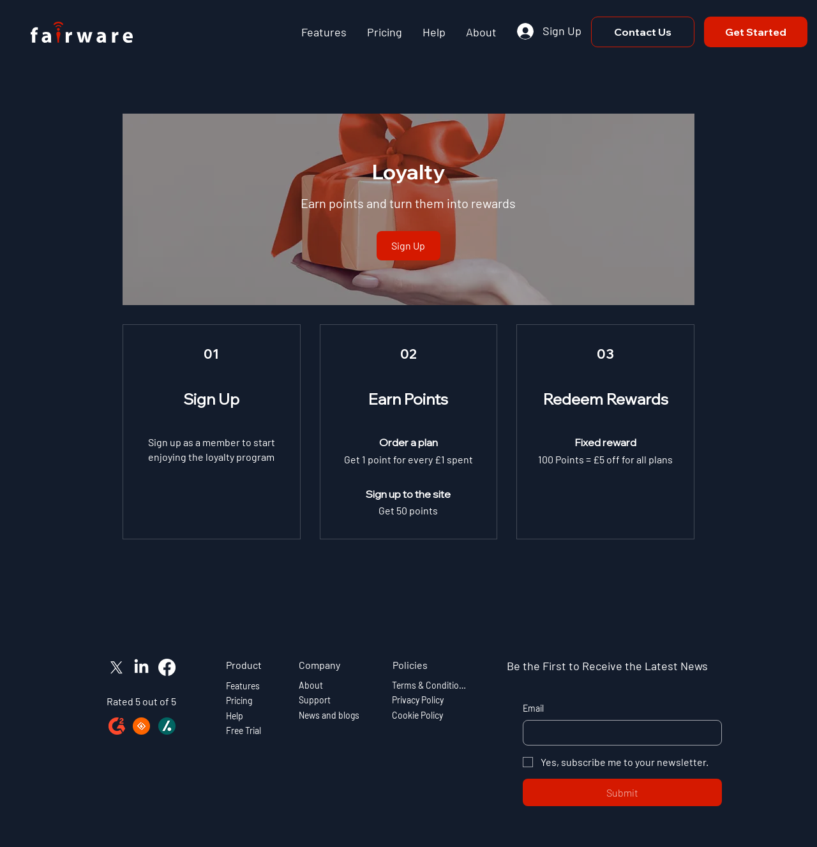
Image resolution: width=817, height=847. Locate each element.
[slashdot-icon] (167, 726)
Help (234, 715)
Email (533, 708)
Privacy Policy (418, 700)
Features (243, 685)
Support (315, 700)
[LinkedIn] (141, 667)
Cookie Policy (417, 715)
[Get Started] (755, 32)
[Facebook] (167, 667)
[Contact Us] (642, 32)
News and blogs (329, 715)
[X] (116, 667)
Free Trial (243, 730)
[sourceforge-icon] (141, 726)
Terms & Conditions (429, 685)
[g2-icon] (116, 726)
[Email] (618, 733)
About (311, 685)
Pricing (239, 700)
